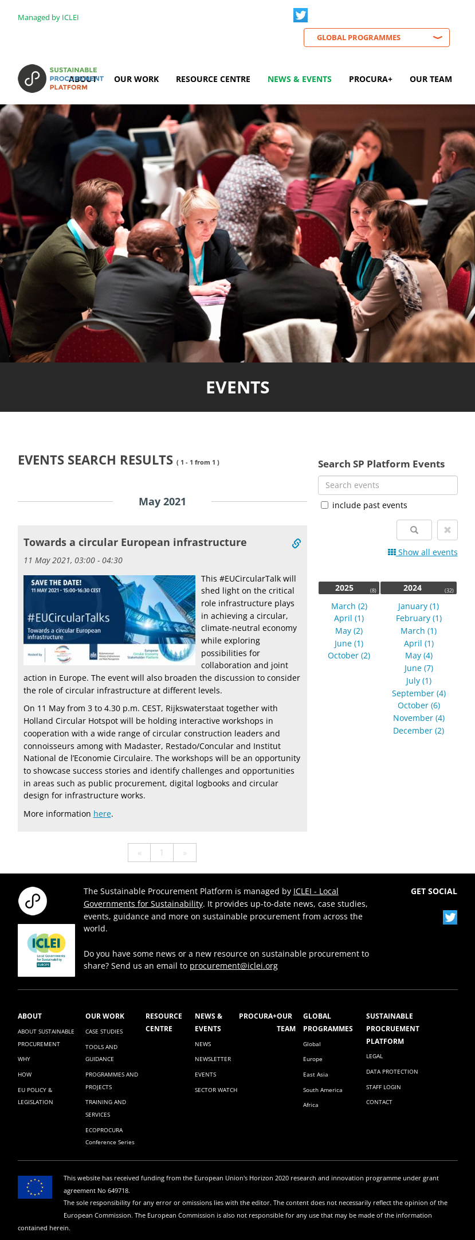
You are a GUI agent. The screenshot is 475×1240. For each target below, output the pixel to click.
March (349, 605)
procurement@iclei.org (234, 965)
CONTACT (379, 1102)
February (419, 618)
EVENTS (205, 1074)
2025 (344, 587)
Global (312, 1044)
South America (323, 1090)
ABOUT (30, 1015)
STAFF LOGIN (383, 1087)
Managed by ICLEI (48, 17)
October (349, 655)
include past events (364, 505)
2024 (412, 587)
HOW (25, 1074)
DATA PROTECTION (392, 1071)
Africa (311, 1105)
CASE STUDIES (104, 1031)
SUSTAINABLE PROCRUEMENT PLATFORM (392, 1028)
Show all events (423, 552)
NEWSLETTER (213, 1059)
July (418, 680)
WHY (24, 1059)
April (349, 618)
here (102, 813)
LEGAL (374, 1056)
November (419, 717)
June (349, 643)
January (418, 605)
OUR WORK (104, 1015)
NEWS (203, 1044)
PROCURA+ (258, 1015)
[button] (447, 530)
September (419, 693)
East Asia (315, 1074)
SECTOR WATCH (216, 1090)
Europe (313, 1059)
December (418, 730)
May (349, 630)
